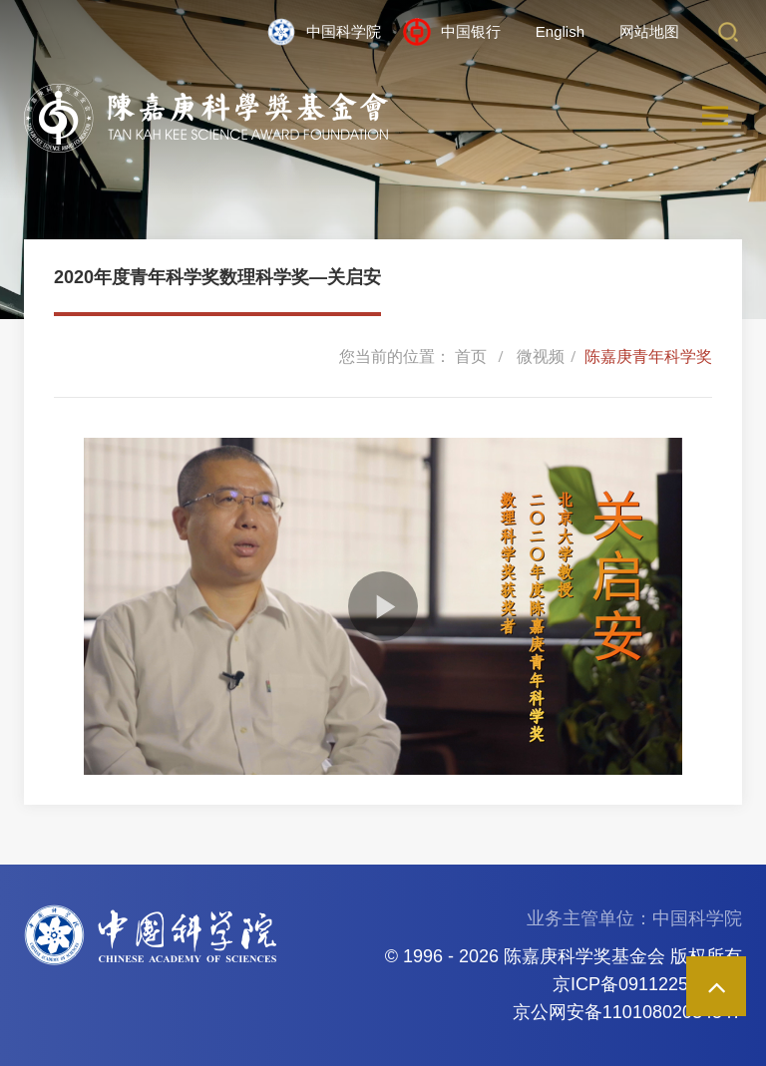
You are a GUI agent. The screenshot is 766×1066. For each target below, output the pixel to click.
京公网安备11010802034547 (627, 1012)
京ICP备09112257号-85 (647, 984)
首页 (471, 356)
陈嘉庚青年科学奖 (648, 356)
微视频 (541, 356)
